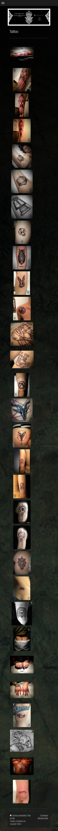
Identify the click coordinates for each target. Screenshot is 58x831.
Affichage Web (43, 818)
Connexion (44, 815)
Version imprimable (18, 815)
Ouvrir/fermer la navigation (29, 3)
